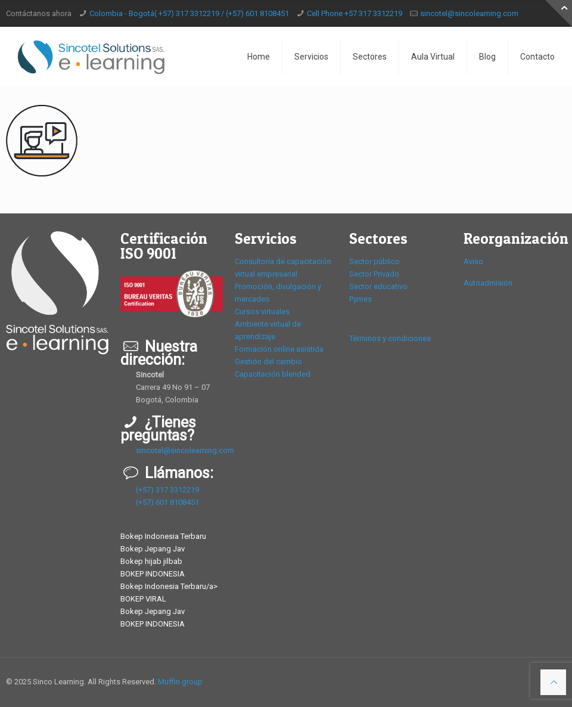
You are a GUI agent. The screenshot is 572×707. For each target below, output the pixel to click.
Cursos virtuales (262, 311)
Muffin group (180, 681)
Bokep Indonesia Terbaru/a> (168, 586)
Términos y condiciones (390, 338)
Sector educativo (378, 286)
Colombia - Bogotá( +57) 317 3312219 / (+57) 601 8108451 (189, 13)
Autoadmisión (488, 282)
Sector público (374, 261)
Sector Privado (374, 273)
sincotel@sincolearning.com (469, 13)
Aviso (473, 261)
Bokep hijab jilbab (151, 561)
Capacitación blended (272, 374)
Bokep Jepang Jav (152, 548)
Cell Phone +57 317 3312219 (354, 13)
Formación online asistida (279, 349)
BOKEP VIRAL (143, 598)
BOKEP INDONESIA (152, 573)
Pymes (360, 298)
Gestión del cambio (268, 361)
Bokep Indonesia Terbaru (163, 536)
